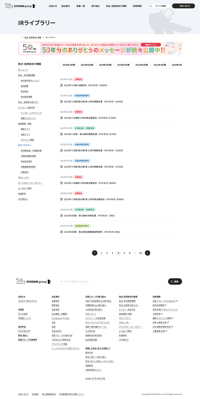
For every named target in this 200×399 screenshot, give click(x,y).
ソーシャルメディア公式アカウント (66, 348)
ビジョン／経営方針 (127, 309)
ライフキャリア (24, 331)
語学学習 (22, 326)
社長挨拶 (55, 309)
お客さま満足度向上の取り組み (98, 301)
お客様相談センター (93, 369)
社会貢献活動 (91, 339)
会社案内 (55, 296)
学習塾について (24, 318)
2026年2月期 (68, 64)
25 (140, 253)
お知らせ (53, 7)
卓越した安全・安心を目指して (98, 348)
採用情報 (156, 296)
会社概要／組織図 (59, 313)
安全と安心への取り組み (95, 357)
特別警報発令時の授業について (71, 394)
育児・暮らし (23, 335)
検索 (176, 281)
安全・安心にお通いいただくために (99, 361)
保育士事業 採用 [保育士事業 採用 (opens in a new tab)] (160, 322)
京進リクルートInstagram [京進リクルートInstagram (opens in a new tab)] (164, 301)
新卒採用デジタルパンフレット (165, 309)
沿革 (54, 322)
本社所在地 (56, 331)
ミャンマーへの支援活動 (95, 318)
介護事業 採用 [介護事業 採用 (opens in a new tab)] (159, 331)
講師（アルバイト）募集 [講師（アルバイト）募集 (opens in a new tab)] (162, 318)
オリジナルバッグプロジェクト (97, 322)
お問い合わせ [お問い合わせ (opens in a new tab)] (183, 7)
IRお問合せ (124, 339)
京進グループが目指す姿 (62, 335)
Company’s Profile (61, 318)
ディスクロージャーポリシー (130, 326)
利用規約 (35, 394)
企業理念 (55, 301)
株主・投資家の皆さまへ (129, 305)
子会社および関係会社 (61, 339)
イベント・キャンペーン (27, 301)
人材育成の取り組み (93, 309)
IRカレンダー (124, 322)
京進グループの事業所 (27, 339)
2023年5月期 (123, 64)
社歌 (54, 326)
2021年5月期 (159, 64)
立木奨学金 (90, 331)
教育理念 (55, 305)
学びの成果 (23, 313)
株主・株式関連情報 (127, 301)
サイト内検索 (160, 7)
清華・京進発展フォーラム (96, 326)
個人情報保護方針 (49, 394)
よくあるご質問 (125, 331)
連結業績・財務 (125, 313)
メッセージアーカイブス (95, 378)
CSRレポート (90, 313)
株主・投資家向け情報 (33, 37)
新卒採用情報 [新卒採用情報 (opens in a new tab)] (158, 305)
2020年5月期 (178, 64)
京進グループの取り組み (95, 296)
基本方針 (89, 352)
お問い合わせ (23, 394)
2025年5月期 (87, 64)
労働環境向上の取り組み (95, 305)
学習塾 (21, 309)
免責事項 (123, 335)
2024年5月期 (105, 64)
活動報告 (89, 365)
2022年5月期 (141, 64)
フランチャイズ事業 (59, 344)
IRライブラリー (125, 318)
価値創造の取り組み (93, 335)
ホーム (19, 37)
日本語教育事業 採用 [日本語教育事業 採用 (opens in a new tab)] (162, 326)
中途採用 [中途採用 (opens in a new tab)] (156, 313)
